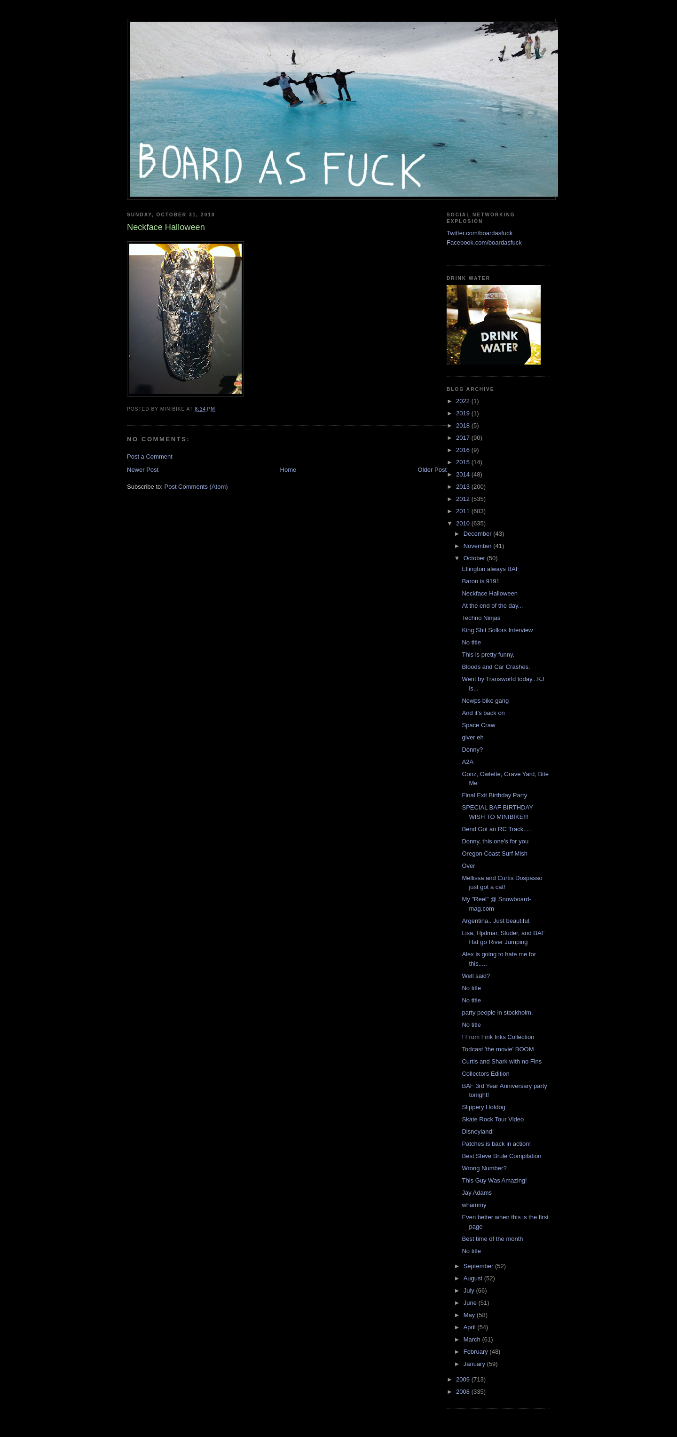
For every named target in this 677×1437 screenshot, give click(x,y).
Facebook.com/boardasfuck (484, 242)
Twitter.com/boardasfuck (479, 233)
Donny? (472, 749)
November (479, 545)
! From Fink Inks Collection (498, 1036)
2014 (464, 474)
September (479, 1266)
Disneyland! (478, 1131)
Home (288, 469)
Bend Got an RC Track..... (497, 829)
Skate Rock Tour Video (493, 1119)
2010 (464, 523)
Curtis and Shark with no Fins (502, 1061)
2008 (464, 1391)
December (479, 533)
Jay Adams (477, 1192)
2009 (464, 1379)
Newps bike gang (485, 700)
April (471, 1327)
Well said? (476, 975)
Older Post (432, 469)
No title (471, 642)
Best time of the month (492, 1238)
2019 (464, 413)
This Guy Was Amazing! (494, 1180)
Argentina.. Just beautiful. (496, 920)
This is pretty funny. (488, 654)
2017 (464, 437)
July (470, 1290)
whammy (474, 1204)
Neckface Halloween (490, 593)
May (470, 1314)
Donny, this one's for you (495, 841)
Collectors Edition (485, 1073)
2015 (464, 462)
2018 (464, 425)
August (474, 1278)
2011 (464, 511)
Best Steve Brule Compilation (501, 1155)
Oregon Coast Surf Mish (494, 853)
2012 (464, 498)
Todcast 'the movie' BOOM (498, 1049)
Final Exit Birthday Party (494, 795)
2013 (464, 486)
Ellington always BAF (490, 568)
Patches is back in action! (496, 1143)
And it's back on (483, 712)
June (471, 1302)
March (473, 1339)
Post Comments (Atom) (196, 486)
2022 (464, 401)
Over (468, 865)
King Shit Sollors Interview (497, 630)
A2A (467, 761)
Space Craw (478, 725)
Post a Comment (150, 456)
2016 (464, 449)
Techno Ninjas (481, 617)
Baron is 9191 (480, 581)
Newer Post (142, 469)
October (475, 558)
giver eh (472, 737)
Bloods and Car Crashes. (496, 666)
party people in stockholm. (497, 1012)
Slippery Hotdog (483, 1107)
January (475, 1363)
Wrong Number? (484, 1168)
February (477, 1351)
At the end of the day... (492, 605)
